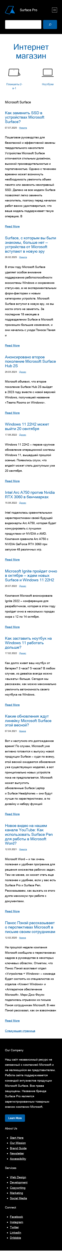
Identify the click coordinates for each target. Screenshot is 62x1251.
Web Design (18, 1177)
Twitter (14, 1227)
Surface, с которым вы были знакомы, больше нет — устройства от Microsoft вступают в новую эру (30, 245)
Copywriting (17, 1188)
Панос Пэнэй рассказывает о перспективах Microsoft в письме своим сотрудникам (30, 927)
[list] (31, 79)
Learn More (15, 1118)
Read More (12, 226)
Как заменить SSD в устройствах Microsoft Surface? (24, 117)
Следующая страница (20, 1031)
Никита (23, 128)
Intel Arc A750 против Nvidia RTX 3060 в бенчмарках (30, 495)
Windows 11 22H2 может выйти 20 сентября (27, 426)
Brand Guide (18, 1148)
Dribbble (15, 1238)
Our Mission (18, 1143)
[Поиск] (50, 24)
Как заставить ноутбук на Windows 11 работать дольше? (28, 643)
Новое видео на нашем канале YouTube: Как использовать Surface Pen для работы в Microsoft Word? (29, 835)
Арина (22, 731)
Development (18, 1183)
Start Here (16, 1138)
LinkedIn (15, 1233)
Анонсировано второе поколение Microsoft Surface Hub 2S (30, 361)
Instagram (16, 1222)
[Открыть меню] (54, 10)
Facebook (16, 1217)
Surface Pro (28, 10)
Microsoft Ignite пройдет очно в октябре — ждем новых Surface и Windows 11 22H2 (31, 575)
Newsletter (17, 1154)
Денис (22, 372)
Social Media (18, 1198)
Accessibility (18, 1159)
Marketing (16, 1193)
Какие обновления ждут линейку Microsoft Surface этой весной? (28, 721)
